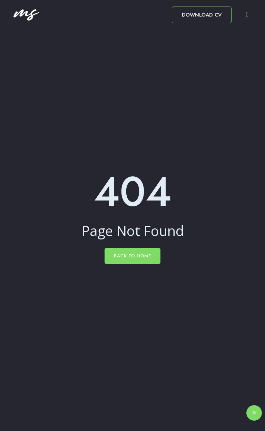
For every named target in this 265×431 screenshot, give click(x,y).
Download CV (202, 15)
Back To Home (132, 256)
